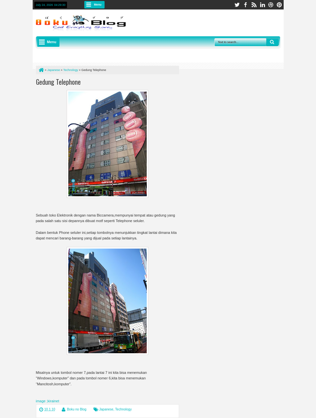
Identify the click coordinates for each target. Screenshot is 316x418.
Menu (98, 4)
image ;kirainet (47, 401)
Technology (123, 409)
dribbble (271, 4)
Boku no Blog (77, 409)
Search (272, 42)
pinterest (279, 4)
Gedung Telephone (58, 82)
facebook (245, 4)
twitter (237, 4)
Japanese (106, 409)
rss (254, 4)
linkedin (262, 4)
